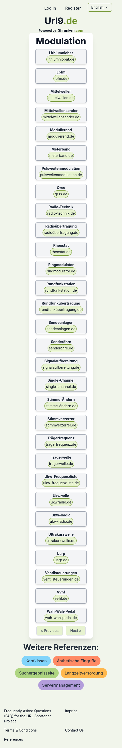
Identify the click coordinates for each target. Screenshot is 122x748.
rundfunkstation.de (61, 290)
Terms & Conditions (20, 730)
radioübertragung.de (61, 232)
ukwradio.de (61, 502)
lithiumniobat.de (61, 59)
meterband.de (61, 155)
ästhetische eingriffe (76, 660)
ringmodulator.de (61, 271)
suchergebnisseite (36, 673)
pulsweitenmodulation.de (61, 175)
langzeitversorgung (84, 673)
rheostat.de (61, 252)
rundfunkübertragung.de (61, 309)
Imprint (71, 711)
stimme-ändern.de (61, 406)
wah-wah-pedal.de (61, 617)
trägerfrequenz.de (61, 444)
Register (73, 8)
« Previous (49, 630)
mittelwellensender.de (61, 117)
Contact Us (74, 730)
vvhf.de (61, 598)
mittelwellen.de (61, 98)
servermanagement (61, 685)
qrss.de (61, 194)
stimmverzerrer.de (61, 425)
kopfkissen (36, 660)
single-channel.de (61, 386)
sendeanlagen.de (61, 329)
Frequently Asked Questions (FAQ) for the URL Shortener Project (27, 716)
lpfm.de (61, 78)
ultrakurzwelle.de (61, 540)
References (13, 739)
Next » (75, 630)
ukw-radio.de (61, 521)
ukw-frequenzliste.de (61, 483)
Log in (50, 8)
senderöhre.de (61, 348)
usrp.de (61, 560)
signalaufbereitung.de (61, 367)
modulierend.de (61, 136)
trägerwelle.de (61, 463)
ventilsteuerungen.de (60, 579)
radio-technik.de (61, 213)
